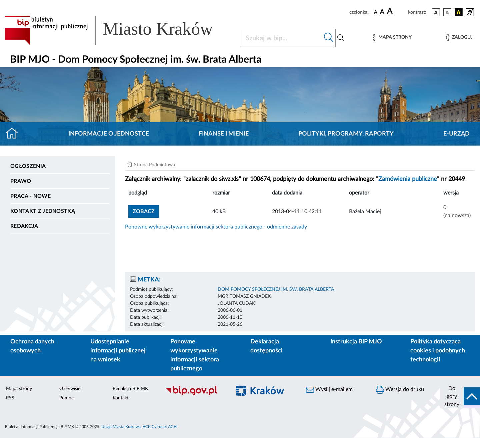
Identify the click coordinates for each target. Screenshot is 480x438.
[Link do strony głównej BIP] (118, 30)
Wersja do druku (400, 390)
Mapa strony (19, 388)
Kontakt (121, 398)
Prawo (20, 181)
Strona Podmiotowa (154, 165)
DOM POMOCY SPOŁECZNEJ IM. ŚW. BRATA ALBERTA (276, 289)
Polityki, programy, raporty (346, 134)
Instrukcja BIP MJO (356, 342)
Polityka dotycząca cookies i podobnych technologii (437, 351)
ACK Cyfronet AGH (160, 427)
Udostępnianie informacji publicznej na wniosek (118, 351)
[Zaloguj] (459, 37)
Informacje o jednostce (108, 134)
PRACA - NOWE (30, 196)
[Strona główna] (14, 134)
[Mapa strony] (392, 37)
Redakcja (24, 226)
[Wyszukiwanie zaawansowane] (340, 38)
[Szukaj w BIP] (281, 38)
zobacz (144, 211)
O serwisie (69, 388)
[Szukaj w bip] (329, 38)
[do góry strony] (460, 396)
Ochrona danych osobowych (32, 346)
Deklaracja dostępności (266, 346)
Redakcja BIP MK (130, 388)
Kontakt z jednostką (42, 211)
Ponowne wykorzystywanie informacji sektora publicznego (194, 355)
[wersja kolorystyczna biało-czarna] (447, 12)
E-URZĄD (456, 134)
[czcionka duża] (396, 11)
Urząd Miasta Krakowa (121, 427)
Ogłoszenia (28, 166)
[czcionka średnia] (382, 12)
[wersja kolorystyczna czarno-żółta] (459, 12)
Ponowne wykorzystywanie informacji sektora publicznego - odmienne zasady (216, 226)
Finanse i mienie (224, 134)
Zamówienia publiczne (407, 179)
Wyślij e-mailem (329, 390)
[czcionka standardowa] (375, 12)
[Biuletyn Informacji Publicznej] (195, 394)
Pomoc (66, 398)
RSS (10, 398)
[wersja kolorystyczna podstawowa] (436, 12)
